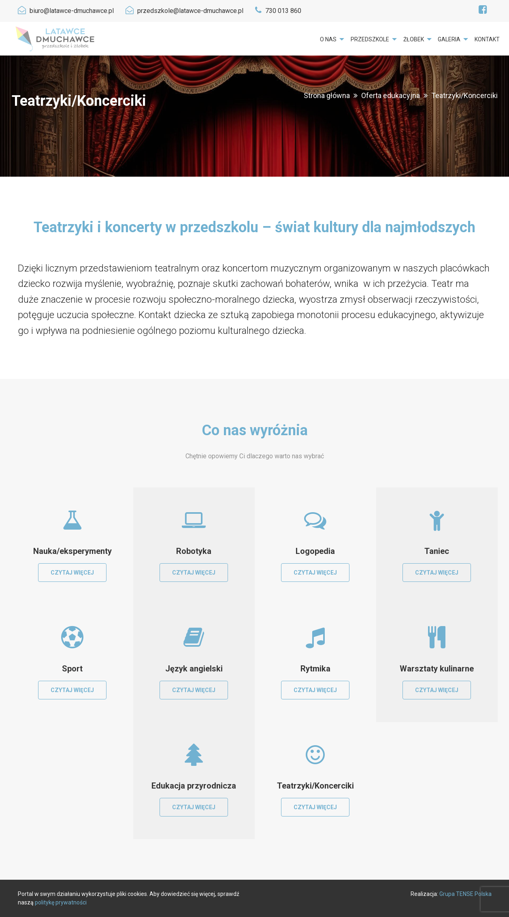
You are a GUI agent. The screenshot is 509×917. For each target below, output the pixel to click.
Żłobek (413, 39)
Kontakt (487, 39)
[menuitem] (332, 39)
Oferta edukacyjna (390, 95)
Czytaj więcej (72, 572)
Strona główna (327, 95)
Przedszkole (370, 39)
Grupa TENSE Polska (465, 894)
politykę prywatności (61, 902)
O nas (328, 39)
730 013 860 (283, 11)
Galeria (449, 39)
